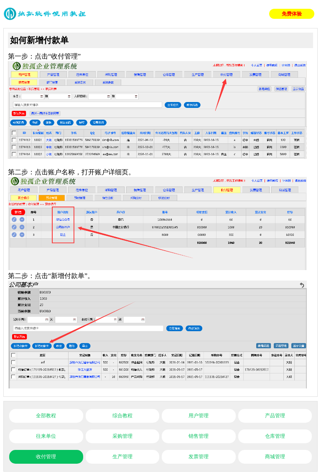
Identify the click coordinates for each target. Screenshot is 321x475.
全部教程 (46, 416)
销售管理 (199, 436)
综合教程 (122, 416)
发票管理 (199, 457)
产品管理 (275, 416)
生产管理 (122, 457)
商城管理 (275, 457)
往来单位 (46, 436)
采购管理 (122, 436)
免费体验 (292, 14)
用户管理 (199, 416)
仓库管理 (275, 436)
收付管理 (46, 457)
